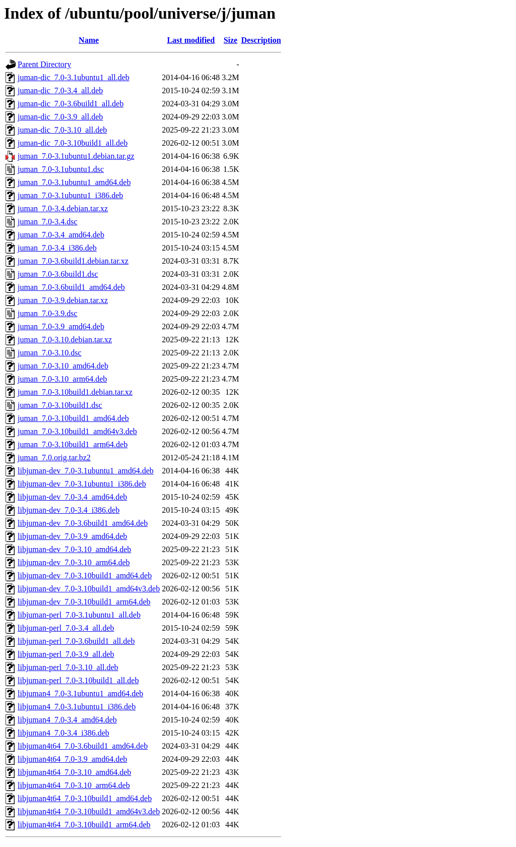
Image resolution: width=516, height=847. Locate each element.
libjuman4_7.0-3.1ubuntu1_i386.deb (77, 706)
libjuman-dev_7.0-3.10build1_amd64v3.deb (89, 588)
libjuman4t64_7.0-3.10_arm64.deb (74, 785)
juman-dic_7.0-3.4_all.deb (60, 90)
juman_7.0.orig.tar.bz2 (54, 457)
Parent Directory (44, 64)
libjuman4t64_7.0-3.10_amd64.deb (74, 772)
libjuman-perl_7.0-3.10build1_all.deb (78, 680)
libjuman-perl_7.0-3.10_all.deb (68, 667)
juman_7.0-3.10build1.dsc (60, 405)
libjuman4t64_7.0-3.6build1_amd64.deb (83, 746)
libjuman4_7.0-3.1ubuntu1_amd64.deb (80, 693)
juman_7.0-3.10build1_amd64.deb (73, 418)
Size (231, 40)
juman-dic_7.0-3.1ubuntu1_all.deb (74, 77)
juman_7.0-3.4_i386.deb (57, 248)
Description (261, 40)
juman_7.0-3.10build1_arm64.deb (72, 444)
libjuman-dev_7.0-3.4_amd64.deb (72, 497)
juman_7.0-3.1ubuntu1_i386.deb (70, 195)
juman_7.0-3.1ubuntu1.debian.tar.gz (76, 156)
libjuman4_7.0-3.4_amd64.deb (67, 719)
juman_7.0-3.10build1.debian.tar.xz (75, 392)
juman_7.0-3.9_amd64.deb (61, 326)
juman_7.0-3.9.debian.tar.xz (63, 300)
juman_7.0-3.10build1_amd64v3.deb (77, 431)
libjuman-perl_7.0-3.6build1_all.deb (76, 641)
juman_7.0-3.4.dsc (48, 221)
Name (89, 40)
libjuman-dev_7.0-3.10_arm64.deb (74, 562)
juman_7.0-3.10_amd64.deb (63, 365)
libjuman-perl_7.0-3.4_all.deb (66, 628)
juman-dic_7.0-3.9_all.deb (60, 116)
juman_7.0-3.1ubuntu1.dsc (61, 169)
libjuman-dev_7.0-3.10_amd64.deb (74, 549)
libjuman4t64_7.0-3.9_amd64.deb (72, 759)
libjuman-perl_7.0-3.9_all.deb (66, 654)
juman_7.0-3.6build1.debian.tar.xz (73, 261)
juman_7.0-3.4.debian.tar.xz (63, 208)
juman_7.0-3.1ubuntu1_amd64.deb (74, 182)
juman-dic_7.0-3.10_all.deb (62, 130)
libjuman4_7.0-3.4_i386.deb (63, 733)
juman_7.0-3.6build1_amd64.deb (71, 287)
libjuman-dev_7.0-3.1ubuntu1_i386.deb (82, 483)
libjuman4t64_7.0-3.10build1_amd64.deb (85, 798)
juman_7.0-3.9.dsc (48, 313)
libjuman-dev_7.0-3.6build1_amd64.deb (83, 523)
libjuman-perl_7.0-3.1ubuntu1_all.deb (79, 615)
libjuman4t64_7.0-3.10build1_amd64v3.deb (89, 811)
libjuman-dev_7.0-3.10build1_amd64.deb (85, 575)
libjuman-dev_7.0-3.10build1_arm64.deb (84, 601)
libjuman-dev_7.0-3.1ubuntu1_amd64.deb (86, 470)
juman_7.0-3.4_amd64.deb (61, 234)
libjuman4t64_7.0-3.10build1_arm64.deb (84, 824)
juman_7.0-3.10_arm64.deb (62, 379)
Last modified (191, 40)
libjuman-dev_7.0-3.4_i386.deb (68, 510)
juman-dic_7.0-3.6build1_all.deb (70, 103)
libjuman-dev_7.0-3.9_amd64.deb (72, 536)
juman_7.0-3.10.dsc (50, 352)
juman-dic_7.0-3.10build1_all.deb (72, 143)
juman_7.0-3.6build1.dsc (58, 274)
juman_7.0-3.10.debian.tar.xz (65, 339)
